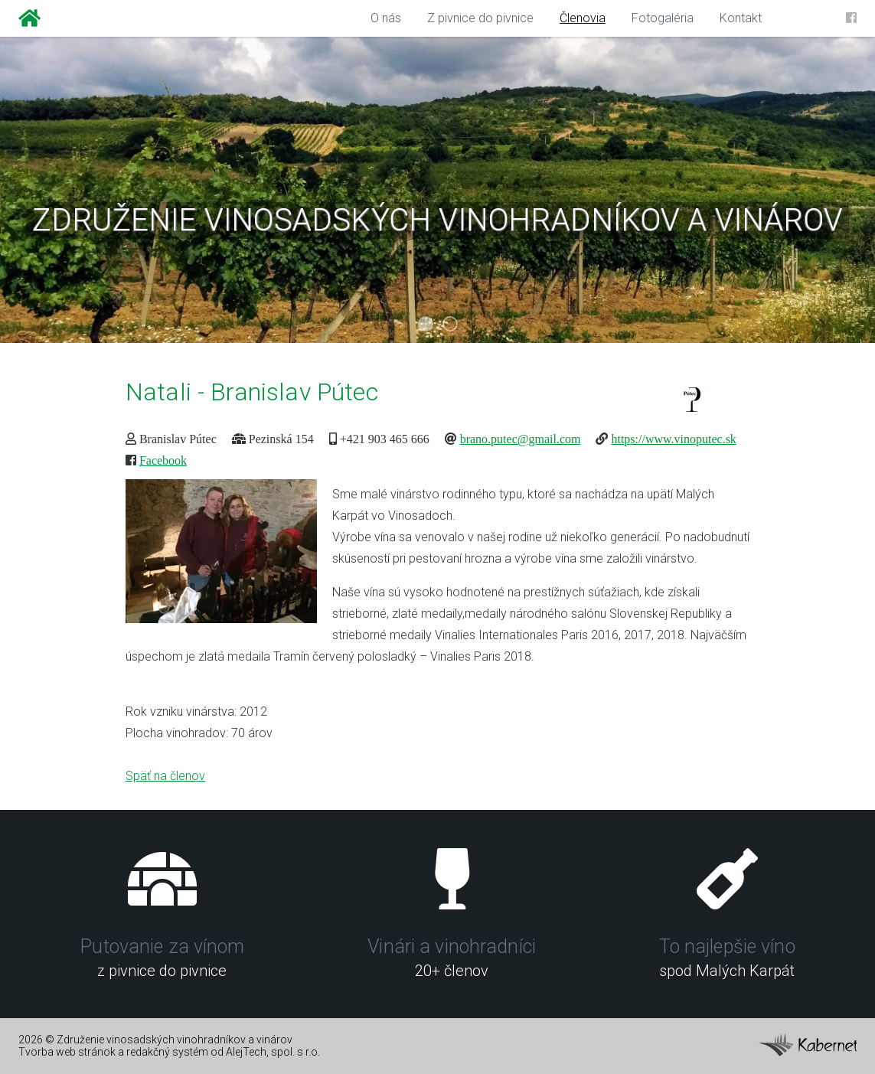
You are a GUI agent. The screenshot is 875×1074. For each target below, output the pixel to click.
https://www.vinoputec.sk (673, 439)
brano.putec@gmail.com (520, 439)
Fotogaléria (663, 18)
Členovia (583, 18)
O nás (386, 18)
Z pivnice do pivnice (480, 18)
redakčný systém (167, 1052)
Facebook (163, 460)
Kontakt (741, 18)
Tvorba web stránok (67, 1052)
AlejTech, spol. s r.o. (273, 1052)
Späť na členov (165, 776)
